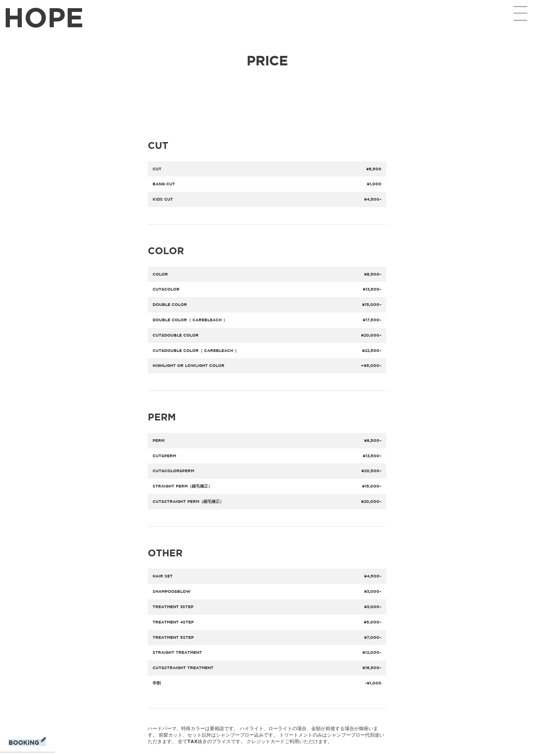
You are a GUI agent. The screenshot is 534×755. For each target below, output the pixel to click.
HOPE (43, 17)
